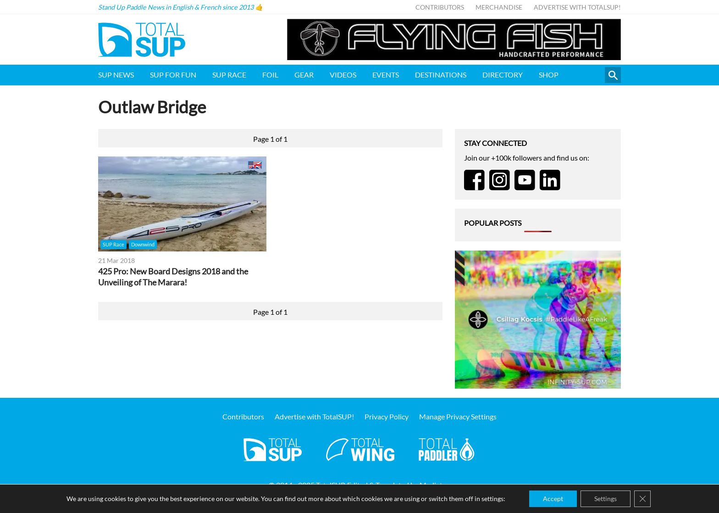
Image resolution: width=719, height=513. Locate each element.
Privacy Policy (387, 416)
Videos (343, 74)
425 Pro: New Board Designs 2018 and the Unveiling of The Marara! (173, 277)
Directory (502, 74)
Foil (270, 74)
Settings (605, 498)
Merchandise (499, 7)
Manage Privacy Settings (458, 416)
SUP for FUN (173, 74)
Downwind (143, 244)
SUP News (116, 74)
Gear (304, 74)
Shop (549, 74)
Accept (553, 498)
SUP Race (229, 74)
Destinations (440, 74)
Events (385, 74)
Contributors (439, 7)
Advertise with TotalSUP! (577, 7)
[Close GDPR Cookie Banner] (642, 499)
